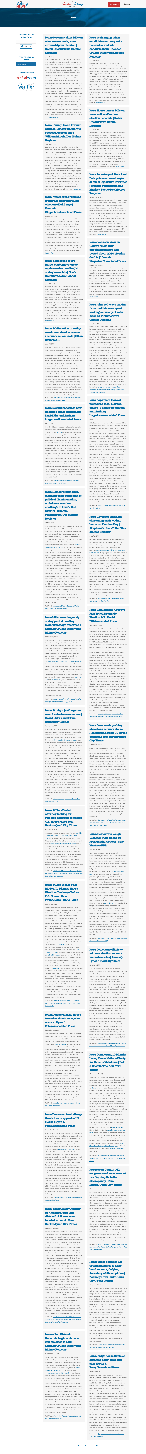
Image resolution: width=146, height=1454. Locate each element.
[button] (126, 4)
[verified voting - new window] (72, 7)
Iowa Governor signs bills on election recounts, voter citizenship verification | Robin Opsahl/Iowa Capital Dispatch (64, 45)
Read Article (53, 117)
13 (97, 1446)
